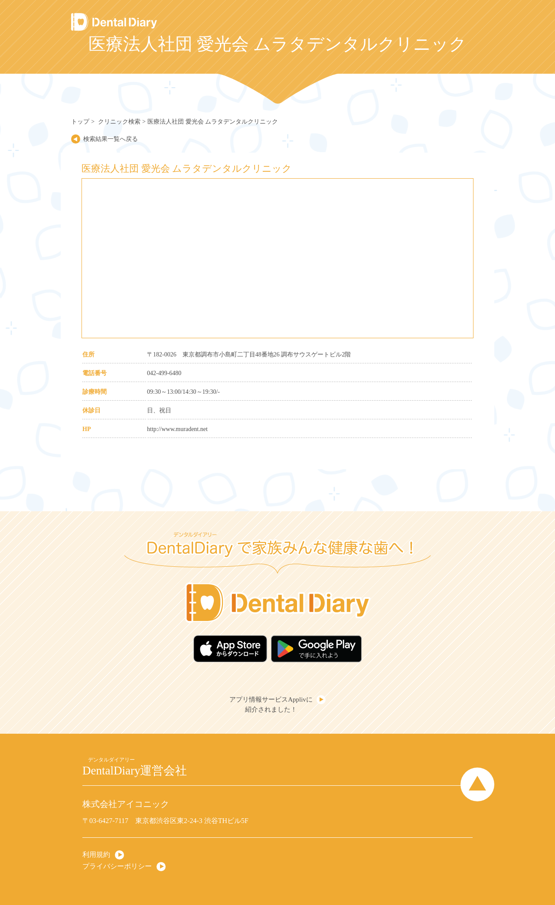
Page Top (477, 784)
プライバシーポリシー (117, 866)
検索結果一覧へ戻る (110, 139)
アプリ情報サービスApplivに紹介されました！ (271, 704)
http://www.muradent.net (177, 429)
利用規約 (96, 854)
